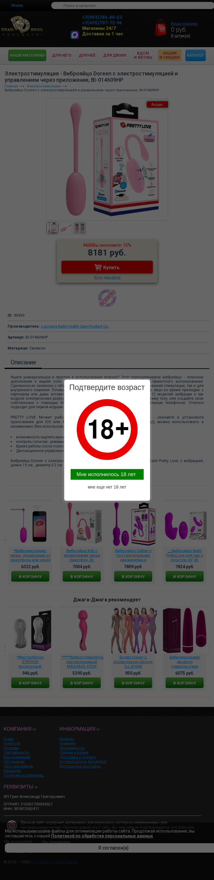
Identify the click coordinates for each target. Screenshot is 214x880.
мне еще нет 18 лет (107, 487)
